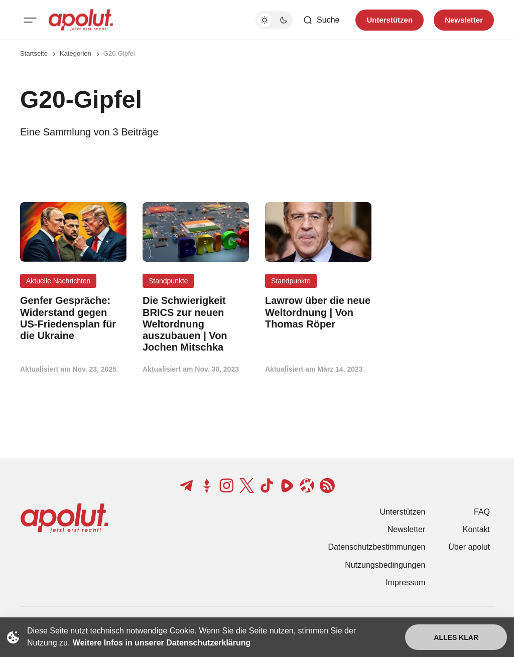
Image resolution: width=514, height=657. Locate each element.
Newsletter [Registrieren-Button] (464, 20)
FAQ (482, 512)
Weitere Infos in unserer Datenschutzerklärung (161, 642)
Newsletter (407, 529)
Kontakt (476, 529)
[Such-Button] (321, 20)
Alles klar (456, 637)
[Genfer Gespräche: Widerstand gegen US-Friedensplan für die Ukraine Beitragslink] (73, 318)
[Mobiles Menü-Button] (30, 20)
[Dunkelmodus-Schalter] (274, 20)
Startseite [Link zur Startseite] (34, 53)
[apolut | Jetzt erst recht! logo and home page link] (80, 20)
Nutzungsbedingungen (385, 565)
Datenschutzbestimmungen (376, 547)
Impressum (405, 582)
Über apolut (469, 547)
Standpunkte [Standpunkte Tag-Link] (168, 281)
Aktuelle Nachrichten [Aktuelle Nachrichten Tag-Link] (58, 281)
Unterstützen (403, 512)
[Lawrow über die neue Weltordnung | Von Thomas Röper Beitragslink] (318, 312)
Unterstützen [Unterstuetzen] (389, 20)
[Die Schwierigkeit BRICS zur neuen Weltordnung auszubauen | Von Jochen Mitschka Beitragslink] (196, 324)
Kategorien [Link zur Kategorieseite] (75, 53)
